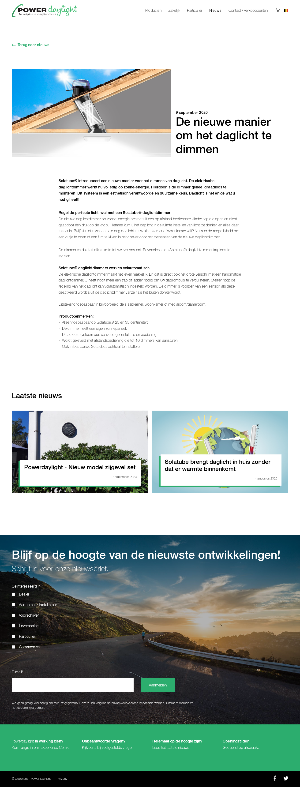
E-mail (17, 672)
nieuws (183, 748)
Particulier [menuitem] (194, 10)
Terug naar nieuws (33, 45)
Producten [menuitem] (153, 10)
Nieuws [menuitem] (215, 11)
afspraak (251, 748)
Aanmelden (158, 685)
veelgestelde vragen (118, 748)
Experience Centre (55, 748)
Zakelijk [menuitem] (174, 10)
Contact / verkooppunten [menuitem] (248, 10)
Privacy (62, 778)
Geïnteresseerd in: (27, 586)
